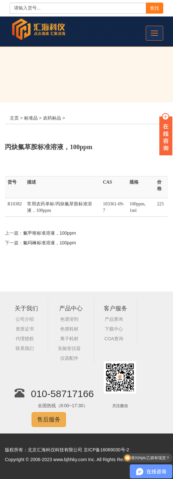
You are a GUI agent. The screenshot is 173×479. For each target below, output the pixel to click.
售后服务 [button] (48, 419)
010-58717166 (62, 393)
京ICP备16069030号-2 (106, 449)
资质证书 (25, 328)
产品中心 (71, 308)
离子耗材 (69, 338)
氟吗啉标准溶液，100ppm (49, 242)
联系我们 (25, 348)
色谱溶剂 (69, 319)
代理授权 (25, 338)
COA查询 (113, 338)
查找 (154, 8)
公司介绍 (25, 319)
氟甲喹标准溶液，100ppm (49, 233)
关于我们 (26, 308)
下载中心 (114, 328)
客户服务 (115, 308)
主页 (14, 118)
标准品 (31, 118)
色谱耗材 (69, 328)
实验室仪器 (69, 348)
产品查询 (114, 319)
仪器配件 (69, 358)
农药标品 (52, 118)
